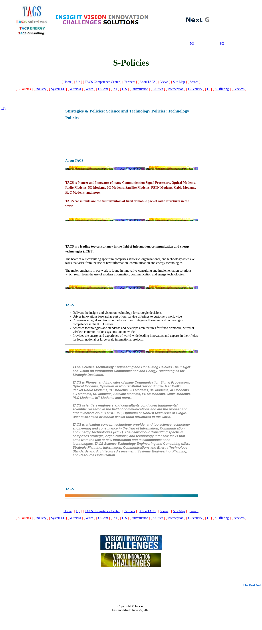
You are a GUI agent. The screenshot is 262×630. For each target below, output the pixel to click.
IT (208, 89)
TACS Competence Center (102, 82)
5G (192, 43)
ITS (124, 89)
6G (222, 43)
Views (164, 82)
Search (194, 82)
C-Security (195, 89)
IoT (115, 89)
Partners (129, 82)
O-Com (103, 89)
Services (239, 89)
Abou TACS (147, 82)
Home (67, 82)
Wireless (75, 89)
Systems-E (58, 89)
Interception (176, 89)
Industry (40, 89)
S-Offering (222, 89)
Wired (90, 89)
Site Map (179, 82)
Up (78, 82)
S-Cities (157, 89)
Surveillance (140, 89)
